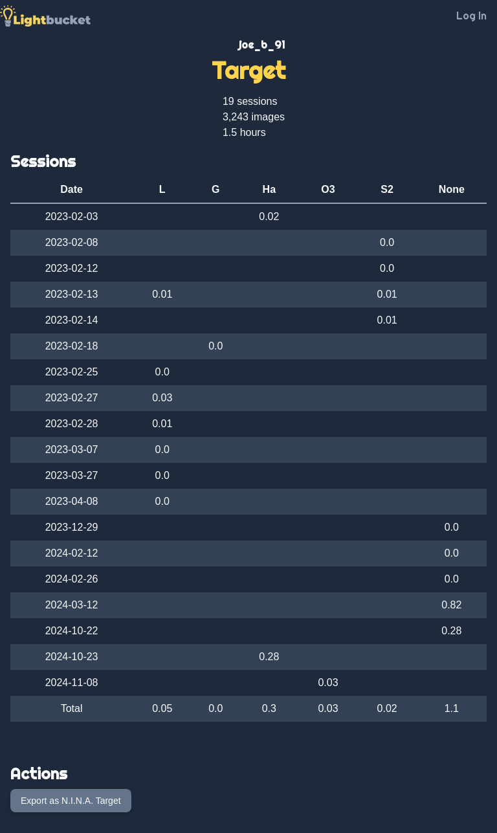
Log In (471, 15)
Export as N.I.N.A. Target (71, 800)
